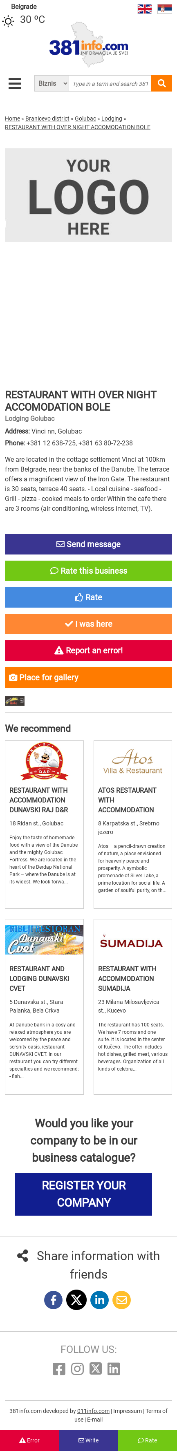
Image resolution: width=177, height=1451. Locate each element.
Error (29, 1440)
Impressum (128, 1411)
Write (88, 1440)
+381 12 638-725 (51, 443)
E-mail (95, 1419)
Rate (147, 1440)
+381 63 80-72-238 (105, 443)
